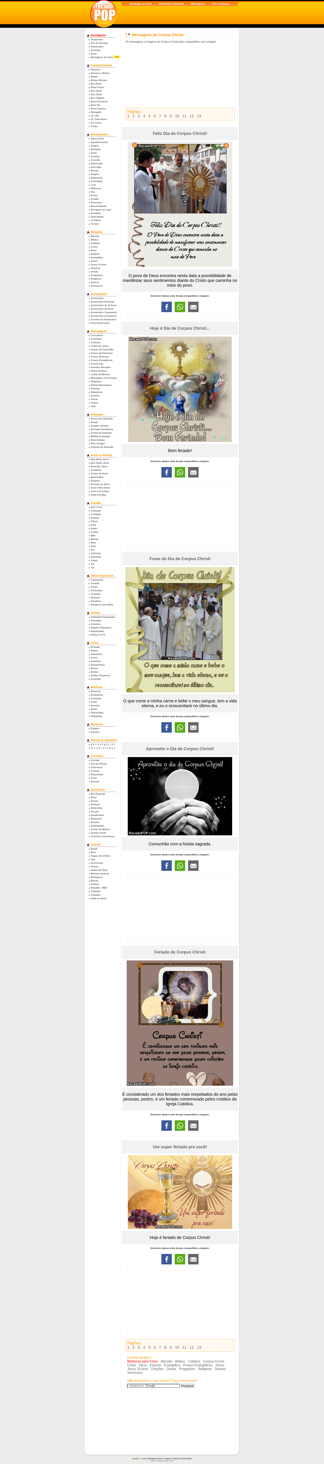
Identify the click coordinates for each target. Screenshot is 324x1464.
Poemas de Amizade (102, 447)
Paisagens (96, 877)
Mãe (93, 535)
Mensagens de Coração (104, 378)
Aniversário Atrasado (102, 301)
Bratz (94, 797)
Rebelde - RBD (99, 888)
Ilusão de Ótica (99, 870)
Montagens (198, 3)
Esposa (95, 518)
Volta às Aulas (98, 898)
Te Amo (95, 224)
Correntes (96, 339)
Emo (93, 852)
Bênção (95, 236)
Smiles (94, 672)
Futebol (95, 728)
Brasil (94, 848)
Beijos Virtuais (99, 80)
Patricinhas (97, 712)
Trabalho (96, 891)
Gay (93, 859)
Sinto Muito (97, 216)
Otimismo (96, 381)
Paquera (95, 480)
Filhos (94, 521)
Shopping (96, 716)
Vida (93, 406)
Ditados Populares (101, 627)
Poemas (95, 388)
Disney (95, 801)
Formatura (96, 590)
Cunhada (96, 510)
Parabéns (96, 601)
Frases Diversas (100, 356)
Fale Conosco (220, 3)
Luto (93, 185)
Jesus (94, 261)
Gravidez (96, 594)
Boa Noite (96, 83)
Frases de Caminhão (102, 349)
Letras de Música (100, 374)
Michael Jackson (100, 873)
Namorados (97, 477)
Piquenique (97, 774)
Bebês (94, 650)
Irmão (94, 528)
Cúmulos (96, 624)
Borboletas (97, 695)
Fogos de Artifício (101, 856)
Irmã (93, 525)
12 (192, 116)
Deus (93, 250)
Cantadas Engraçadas (103, 617)
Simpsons (96, 818)
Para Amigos (98, 443)
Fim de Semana (99, 43)
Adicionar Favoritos (171, 3)
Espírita (95, 254)
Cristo (94, 247)
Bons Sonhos (98, 108)
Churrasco (97, 767)
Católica (95, 243)
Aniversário (97, 46)
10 (177, 116)
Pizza (94, 778)
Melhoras (96, 188)
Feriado (95, 583)
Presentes (96, 202)
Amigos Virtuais (100, 425)
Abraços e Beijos (100, 73)
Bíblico (95, 239)
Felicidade (96, 181)
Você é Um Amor (100, 491)
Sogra (94, 560)
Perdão (95, 199)
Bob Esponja (98, 794)
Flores (94, 657)
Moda (94, 709)
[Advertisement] (180, 75)
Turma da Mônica (100, 829)
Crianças (96, 342)
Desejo (95, 170)
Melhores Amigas (100, 436)
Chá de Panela (99, 763)
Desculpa (96, 167)
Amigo (94, 422)
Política (95, 884)
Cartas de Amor (99, 473)
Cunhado (96, 514)
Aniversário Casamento (104, 312)
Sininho (95, 822)
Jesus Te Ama (98, 264)
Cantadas (96, 470)
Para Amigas (98, 440)
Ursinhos (96, 679)
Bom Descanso (99, 101)
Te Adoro (96, 220)
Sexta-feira (97, 39)
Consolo (95, 160)
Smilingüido (97, 825)
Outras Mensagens (101, 385)
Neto (93, 546)
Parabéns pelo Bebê (102, 604)
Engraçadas (97, 631)
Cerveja (95, 760)
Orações (95, 268)
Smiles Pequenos (100, 675)
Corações (96, 698)
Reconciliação (98, 206)
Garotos (95, 732)
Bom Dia (95, 105)
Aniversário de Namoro (103, 316)
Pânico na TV (98, 634)
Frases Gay (97, 363)
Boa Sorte (96, 91)
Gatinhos (96, 661)
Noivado (95, 597)
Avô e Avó (96, 507)
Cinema (95, 771)
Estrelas (95, 705)
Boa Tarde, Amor (100, 463)
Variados (96, 895)
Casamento (97, 580)
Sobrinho (96, 557)
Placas (94, 880)
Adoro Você (97, 138)
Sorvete (95, 781)
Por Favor (96, 123)
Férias (94, 587)
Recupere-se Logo (101, 209)
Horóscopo (97, 863)
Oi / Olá (95, 115)
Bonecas (96, 691)
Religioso (96, 278)
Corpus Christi (213, 1361)
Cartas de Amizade (101, 433)
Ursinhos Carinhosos (102, 836)
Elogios (95, 174)
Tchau (94, 126)
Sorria (94, 399)
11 (184, 116)
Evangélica (97, 257)
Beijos (94, 76)
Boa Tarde (96, 94)
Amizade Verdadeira (102, 429)
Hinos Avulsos (99, 371)
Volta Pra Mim (98, 495)
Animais (95, 647)
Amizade (95, 50)
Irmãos (95, 532)
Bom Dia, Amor (99, 466)
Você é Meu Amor (100, 487)
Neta (93, 542)
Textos (94, 402)
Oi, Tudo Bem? (99, 119)
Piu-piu (95, 811)
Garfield (95, 804)
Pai (92, 549)
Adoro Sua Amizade (102, 418)
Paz (93, 192)
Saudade (96, 213)
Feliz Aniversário (100, 323)
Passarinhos (98, 665)
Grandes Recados (101, 367)
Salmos (95, 282)
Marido (95, 539)
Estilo (94, 702)
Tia (92, 564)
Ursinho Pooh (98, 833)
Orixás (94, 271)
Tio (92, 567)
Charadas (96, 620)
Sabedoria (96, 392)
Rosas (94, 668)
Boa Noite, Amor (100, 459)
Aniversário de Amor (102, 309)
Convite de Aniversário (103, 319)
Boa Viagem (97, 98)
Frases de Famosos (102, 353)
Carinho (95, 156)
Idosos (94, 866)
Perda (94, 195)
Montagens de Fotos (102, 57)
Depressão (97, 163)
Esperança (97, 177)
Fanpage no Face (141, 3)
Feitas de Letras (100, 346)
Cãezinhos (97, 654)
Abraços (95, 69)
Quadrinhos (97, 815)
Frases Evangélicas (102, 360)
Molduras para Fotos (142, 1361)
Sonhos (95, 395)
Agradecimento (99, 142)
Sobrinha (96, 553)
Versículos (97, 286)
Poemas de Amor (100, 484)
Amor (94, 53)
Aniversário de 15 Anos (104, 305)
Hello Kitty (96, 808)
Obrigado (96, 112)
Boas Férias (97, 87)
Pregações (97, 275)
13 (199, 116)
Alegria (95, 145)
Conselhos (97, 335)
